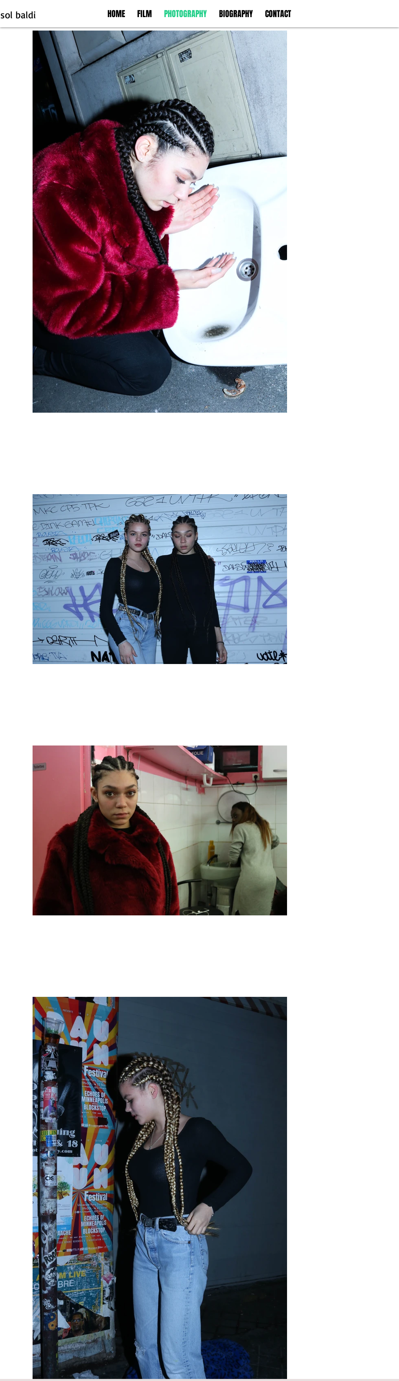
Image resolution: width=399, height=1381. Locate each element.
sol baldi (18, 15)
